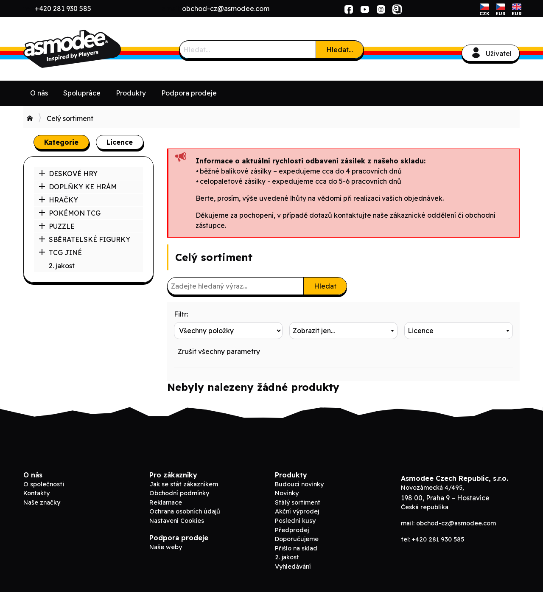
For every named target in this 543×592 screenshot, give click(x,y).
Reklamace (165, 502)
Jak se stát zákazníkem (183, 484)
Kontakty (36, 493)
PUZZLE (57, 226)
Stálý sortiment (297, 502)
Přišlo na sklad (296, 548)
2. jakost (62, 265)
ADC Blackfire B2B (87, 49)
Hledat (325, 286)
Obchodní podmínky (179, 493)
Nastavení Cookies (176, 521)
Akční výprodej (297, 511)
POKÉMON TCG (70, 213)
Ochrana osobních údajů (184, 511)
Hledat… (339, 49)
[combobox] (343, 331)
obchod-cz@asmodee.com (225, 8)
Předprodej (292, 530)
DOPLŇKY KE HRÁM (78, 187)
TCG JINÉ (60, 252)
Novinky (287, 493)
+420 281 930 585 (63, 8)
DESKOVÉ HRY (68, 173)
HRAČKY (58, 200)
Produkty (131, 93)
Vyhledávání (293, 566)
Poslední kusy (295, 521)
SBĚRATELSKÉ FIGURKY (84, 239)
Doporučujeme (297, 539)
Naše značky (41, 502)
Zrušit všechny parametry (219, 351)
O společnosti (43, 484)
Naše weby (165, 547)
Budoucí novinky (299, 484)
